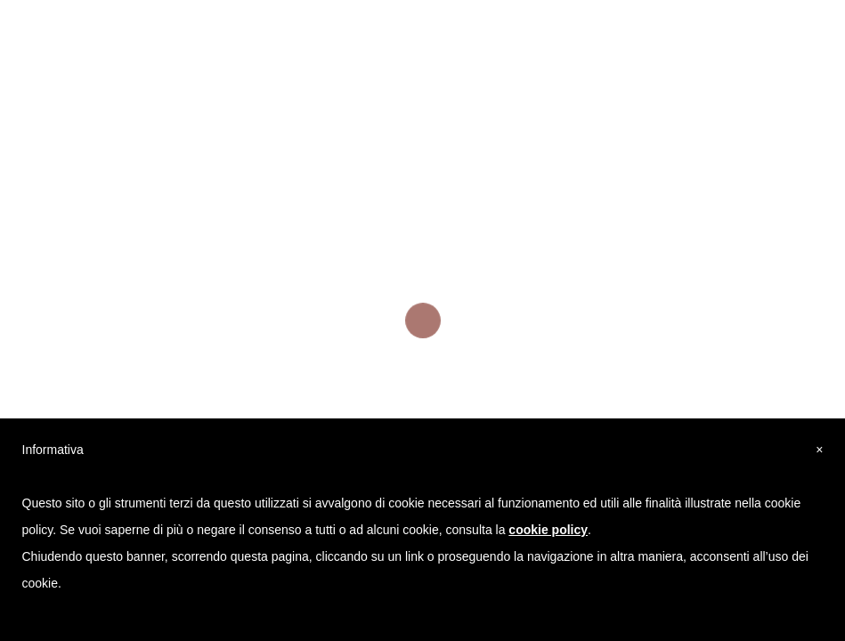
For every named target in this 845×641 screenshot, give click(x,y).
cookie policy (548, 530)
